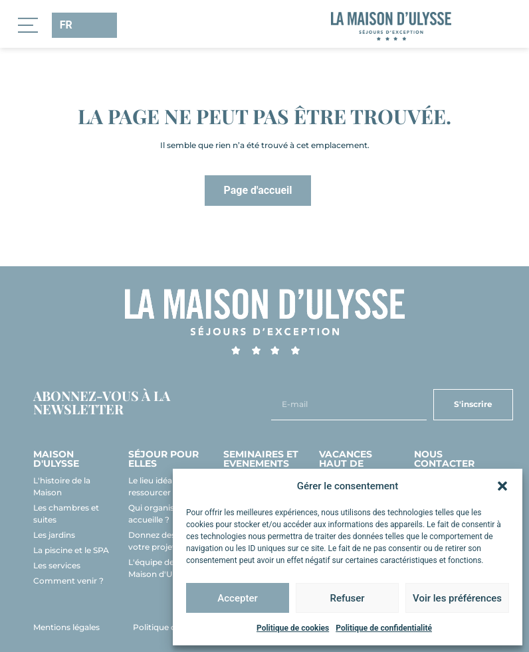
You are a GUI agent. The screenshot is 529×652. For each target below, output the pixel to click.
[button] (502, 486)
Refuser (347, 598)
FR (65, 25)
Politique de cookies (293, 628)
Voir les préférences (457, 598)
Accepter (237, 598)
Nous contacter (444, 458)
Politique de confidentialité (384, 628)
